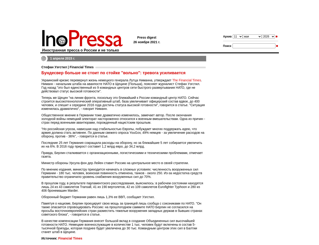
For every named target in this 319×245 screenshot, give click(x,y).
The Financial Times (186, 80)
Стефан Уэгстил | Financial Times (68, 67)
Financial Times (70, 238)
